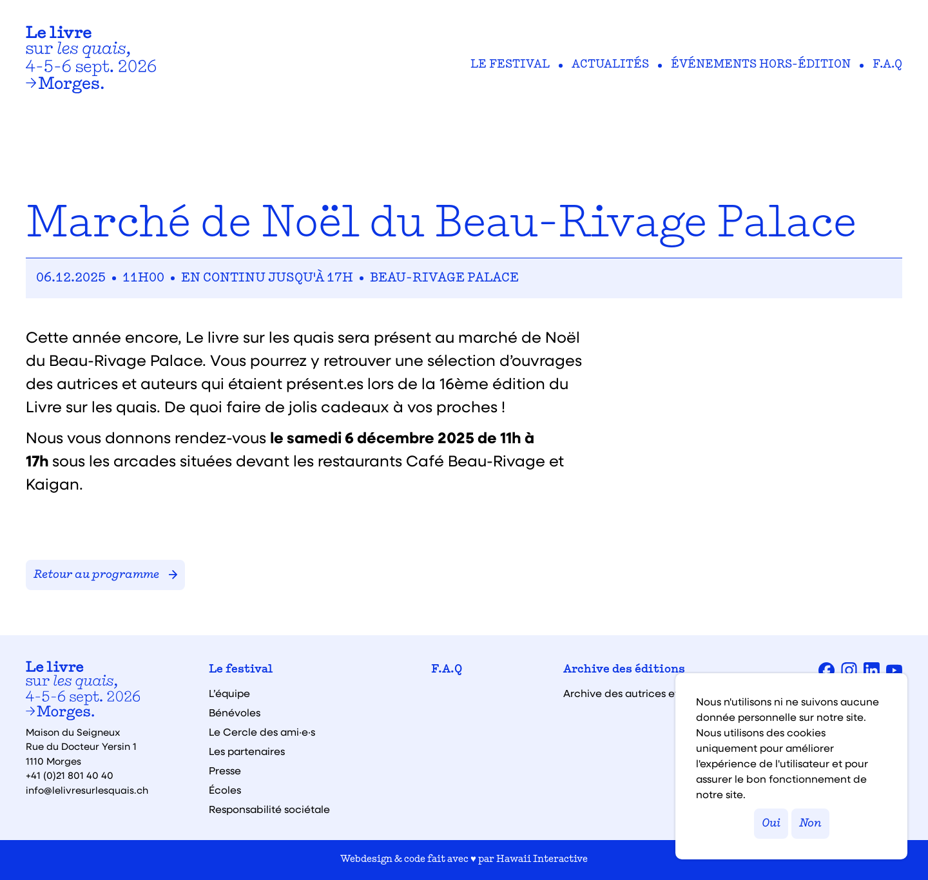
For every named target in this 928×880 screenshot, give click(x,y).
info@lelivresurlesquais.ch (87, 789)
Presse (225, 770)
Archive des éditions (624, 670)
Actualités (610, 65)
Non (810, 824)
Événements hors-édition (761, 65)
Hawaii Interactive (542, 860)
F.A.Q (887, 65)
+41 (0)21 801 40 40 (69, 775)
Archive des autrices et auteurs (641, 693)
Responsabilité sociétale (269, 809)
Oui (771, 824)
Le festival (510, 65)
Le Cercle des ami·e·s (262, 732)
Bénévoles (234, 712)
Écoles (225, 790)
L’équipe (229, 693)
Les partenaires (247, 751)
